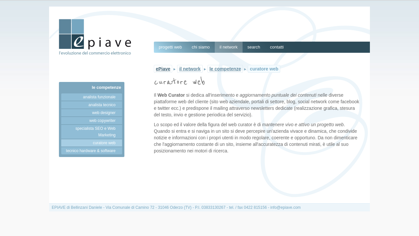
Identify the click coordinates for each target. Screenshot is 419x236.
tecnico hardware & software (91, 150)
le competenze (106, 87)
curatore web (104, 143)
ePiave (163, 68)
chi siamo (201, 47)
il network (229, 47)
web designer (104, 112)
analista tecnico (102, 105)
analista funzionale (99, 97)
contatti (277, 47)
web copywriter (102, 120)
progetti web (170, 47)
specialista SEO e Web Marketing (95, 131)
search (253, 47)
